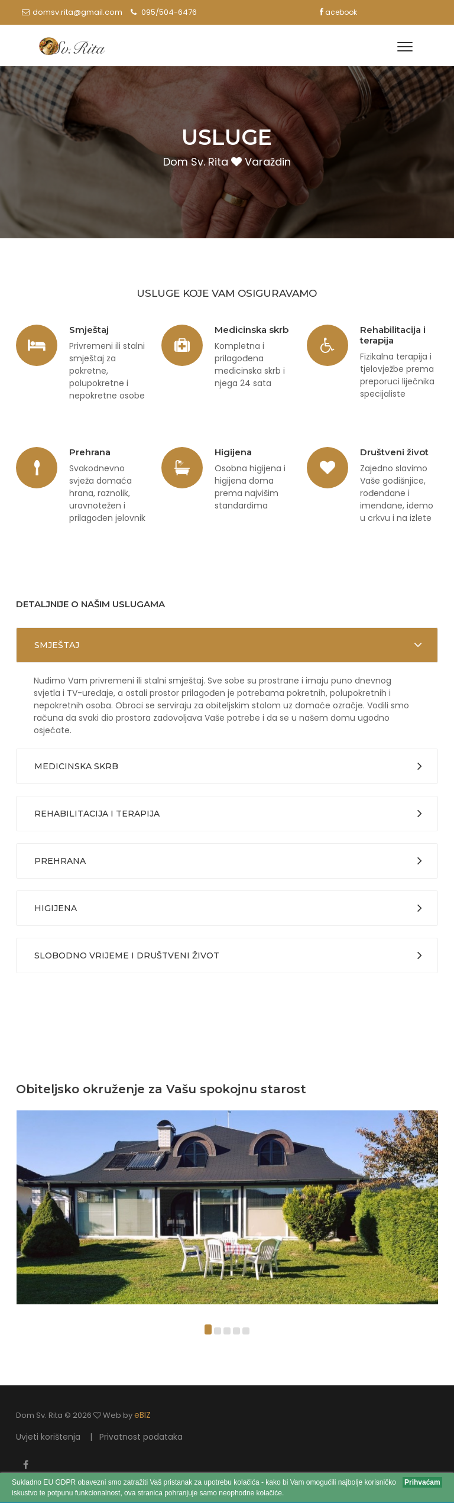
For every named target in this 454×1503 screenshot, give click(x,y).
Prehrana (60, 861)
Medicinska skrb (76, 766)
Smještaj (56, 645)
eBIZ (142, 1415)
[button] (208, 1331)
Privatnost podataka (141, 1437)
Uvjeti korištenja (48, 1437)
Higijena (55, 908)
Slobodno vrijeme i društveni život (126, 955)
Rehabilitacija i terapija (97, 813)
